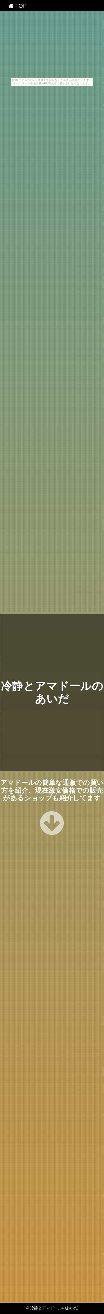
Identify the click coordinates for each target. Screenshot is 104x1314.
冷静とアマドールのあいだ (54, 1308)
